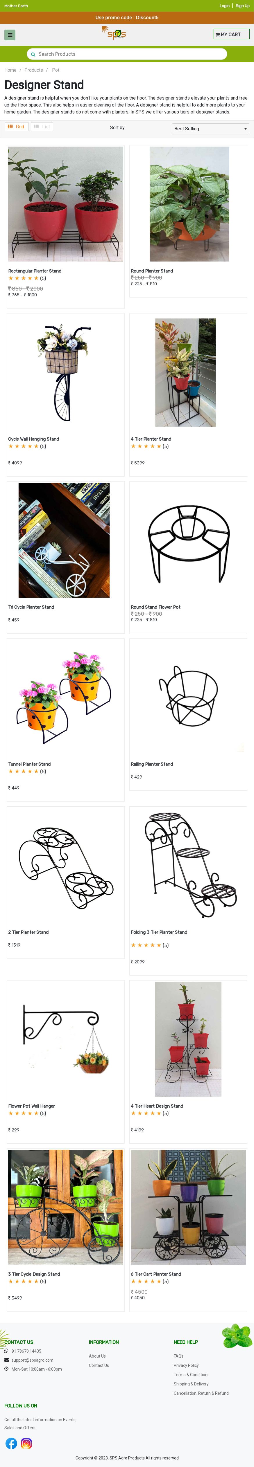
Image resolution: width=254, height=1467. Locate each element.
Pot (55, 70)
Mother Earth (16, 6)
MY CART (228, 34)
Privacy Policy (186, 1365)
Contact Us (99, 1365)
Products (33, 70)
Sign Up (243, 5)
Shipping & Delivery (191, 1384)
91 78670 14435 (26, 1351)
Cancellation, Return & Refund (201, 1393)
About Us (97, 1356)
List (42, 126)
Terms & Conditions (192, 1374)
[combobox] (210, 128)
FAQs (178, 1356)
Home (10, 70)
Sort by (117, 127)
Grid (16, 126)
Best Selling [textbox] (186, 128)
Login (225, 5)
